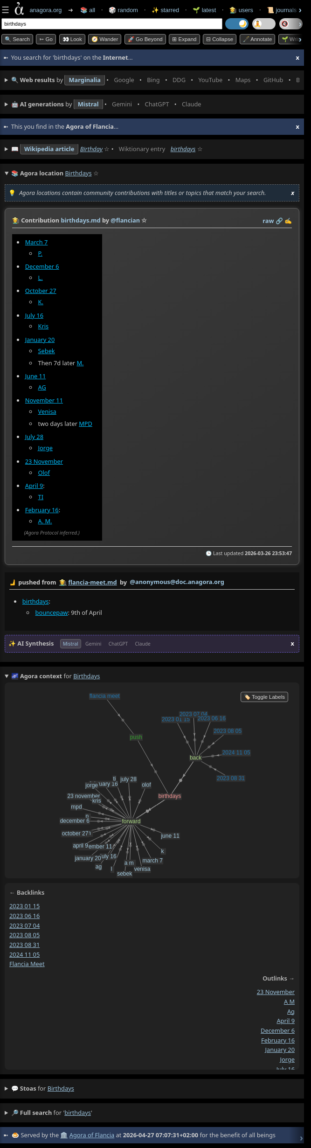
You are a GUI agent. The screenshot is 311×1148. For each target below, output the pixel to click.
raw (268, 220)
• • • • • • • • (155, 80)
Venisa (47, 411)
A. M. (45, 521)
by (152, 582)
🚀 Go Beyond (145, 39)
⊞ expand (184, 39)
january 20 (280, 1049)
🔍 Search (17, 39)
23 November (44, 461)
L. (40, 277)
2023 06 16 (24, 915)
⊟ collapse (219, 39)
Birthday (91, 149)
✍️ (288, 220)
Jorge (45, 448)
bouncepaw (51, 612)
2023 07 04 (24, 925)
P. (40, 253)
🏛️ (64, 1135)
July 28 (34, 437)
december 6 (278, 1030)
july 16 (285, 1069)
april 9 (285, 1020)
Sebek (46, 351)
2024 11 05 (24, 954)
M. (79, 363)
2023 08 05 (24, 935)
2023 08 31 (24, 944)
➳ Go (46, 39)
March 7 (36, 242)
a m (289, 1001)
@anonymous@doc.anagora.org (177, 581)
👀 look (72, 39)
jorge (287, 1059)
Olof (44, 472)
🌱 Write (292, 39)
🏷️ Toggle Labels (264, 697)
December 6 (42, 266)
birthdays (183, 149)
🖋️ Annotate (257, 39)
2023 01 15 (24, 906)
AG (42, 387)
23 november (276, 992)
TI (40, 497)
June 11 (35, 376)
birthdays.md (80, 220)
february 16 (278, 1040)
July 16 (34, 315)
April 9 (34, 485)
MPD (85, 423)
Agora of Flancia (91, 1135)
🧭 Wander (104, 39)
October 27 (40, 290)
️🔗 (279, 220)
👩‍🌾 (16, 220)
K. (40, 302)
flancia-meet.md (92, 582)
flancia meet (27, 964)
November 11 (44, 400)
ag (291, 1011)
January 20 (40, 339)
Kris (43, 326)
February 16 (42, 510)
